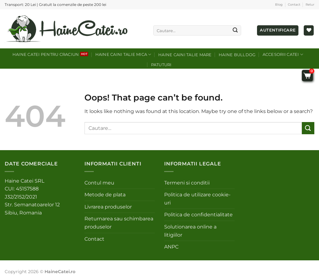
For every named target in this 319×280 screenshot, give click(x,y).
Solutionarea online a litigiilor (190, 231)
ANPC (171, 247)
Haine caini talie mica (123, 54)
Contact (294, 4)
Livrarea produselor (108, 207)
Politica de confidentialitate (198, 215)
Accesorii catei (283, 54)
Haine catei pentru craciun (45, 54)
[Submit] (235, 30)
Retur (310, 4)
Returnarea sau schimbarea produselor (118, 223)
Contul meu (99, 183)
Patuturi (161, 64)
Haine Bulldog (237, 54)
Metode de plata (105, 195)
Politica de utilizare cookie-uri (197, 199)
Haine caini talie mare (185, 54)
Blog (279, 4)
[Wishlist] (309, 30)
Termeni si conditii (187, 183)
